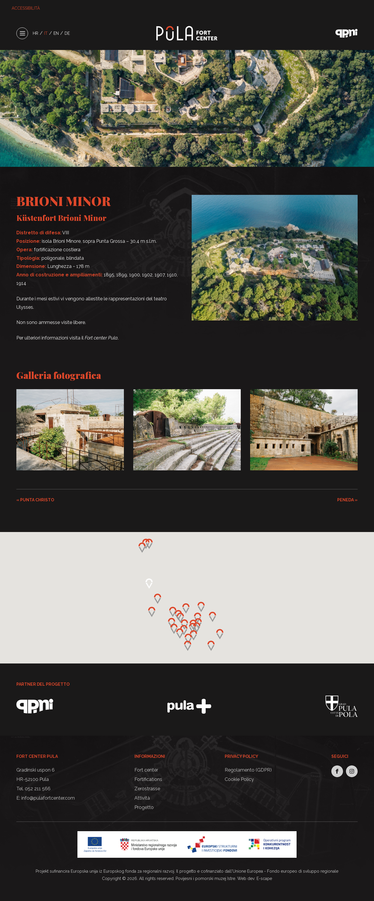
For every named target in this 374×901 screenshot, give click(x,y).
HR (35, 33)
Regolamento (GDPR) (248, 770)
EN (56, 33)
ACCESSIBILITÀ (26, 8)
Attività (142, 798)
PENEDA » (347, 500)
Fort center (146, 770)
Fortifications (148, 779)
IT (46, 33)
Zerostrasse (147, 788)
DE (67, 33)
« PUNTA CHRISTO (35, 500)
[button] (192, 628)
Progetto (144, 807)
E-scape (264, 878)
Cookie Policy (239, 779)
